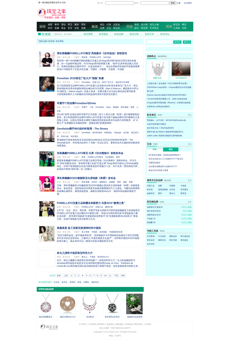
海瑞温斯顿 (163, 189)
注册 (178, 3)
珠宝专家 (173, 240)
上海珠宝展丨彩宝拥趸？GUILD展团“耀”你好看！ (168, 83)
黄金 (63, 28)
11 (110, 275)
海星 (132, 107)
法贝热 (126, 132)
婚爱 (50, 24)
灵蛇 (118, 157)
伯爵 (160, 186)
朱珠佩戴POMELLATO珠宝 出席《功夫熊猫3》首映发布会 (90, 153)
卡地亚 (92, 257)
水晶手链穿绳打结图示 (156, 124)
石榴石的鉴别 (154, 163)
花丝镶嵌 (103, 232)
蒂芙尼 (183, 193)
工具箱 (176, 28)
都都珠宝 (103, 182)
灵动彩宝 (90, 317)
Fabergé (117, 132)
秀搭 (83, 24)
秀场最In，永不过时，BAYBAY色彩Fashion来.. (167, 120)
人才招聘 (147, 324)
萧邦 (160, 193)
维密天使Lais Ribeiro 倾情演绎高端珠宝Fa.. (165, 132)
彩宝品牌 (118, 34)
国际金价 (173, 236)
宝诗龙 (172, 189)
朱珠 (83, 157)
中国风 (94, 232)
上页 (66, 275)
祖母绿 (72, 282)
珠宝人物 (154, 24)
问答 (184, 28)
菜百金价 (151, 240)
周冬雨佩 (85, 182)
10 (105, 275)
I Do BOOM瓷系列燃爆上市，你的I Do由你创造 (167, 99)
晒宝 (184, 24)
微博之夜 (109, 207)
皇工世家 (85, 232)
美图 (83, 28)
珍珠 (76, 28)
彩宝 (70, 28)
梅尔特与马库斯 (122, 82)
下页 (116, 275)
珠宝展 (144, 28)
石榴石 (86, 282)
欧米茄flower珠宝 (112, 317)
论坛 (155, 149)
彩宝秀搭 (88, 34)
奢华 (57, 24)
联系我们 (101, 324)
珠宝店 (116, 28)
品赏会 (116, 24)
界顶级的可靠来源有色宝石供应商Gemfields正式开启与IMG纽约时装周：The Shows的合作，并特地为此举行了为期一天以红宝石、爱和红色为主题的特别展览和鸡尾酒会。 (98, 143)
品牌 (102, 28)
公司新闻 (92, 324)
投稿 (64, 2)
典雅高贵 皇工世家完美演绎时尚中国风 (79, 228)
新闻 (136, 24)
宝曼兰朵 (96, 82)
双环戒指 (124, 107)
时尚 (50, 28)
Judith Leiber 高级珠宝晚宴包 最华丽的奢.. (165, 136)
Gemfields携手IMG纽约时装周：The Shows (82, 128)
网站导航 (138, 324)
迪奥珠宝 (151, 193)
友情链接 (129, 324)
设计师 (144, 24)
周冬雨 (84, 57)
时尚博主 (74, 136)
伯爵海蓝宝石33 (154, 215)
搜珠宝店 (162, 240)
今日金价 (162, 236)
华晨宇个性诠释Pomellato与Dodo (76, 103)
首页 (59, 275)
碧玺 (79, 282)
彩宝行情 (134, 34)
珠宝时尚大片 (103, 257)
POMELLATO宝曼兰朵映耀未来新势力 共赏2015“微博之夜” (91, 203)
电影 (125, 182)
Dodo (108, 107)
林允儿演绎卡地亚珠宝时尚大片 (75, 253)
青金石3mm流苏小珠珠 (158, 170)
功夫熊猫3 (109, 157)
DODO (94, 182)
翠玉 (70, 24)
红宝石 (57, 282)
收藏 (57, 28)
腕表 (76, 24)
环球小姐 (65, 136)
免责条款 (110, 324)
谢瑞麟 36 (151, 222)
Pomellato (86, 82)
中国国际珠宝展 (116, 232)
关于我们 (83, 324)
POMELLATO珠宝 (95, 157)
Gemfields (86, 132)
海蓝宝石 (95, 282)
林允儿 (84, 257)
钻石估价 (151, 244)
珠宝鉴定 (184, 240)
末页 (123, 275)
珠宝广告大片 (108, 82)
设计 (136, 28)
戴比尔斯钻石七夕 (68, 317)
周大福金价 (185, 236)
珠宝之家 (43, 41)
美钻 (63, 24)
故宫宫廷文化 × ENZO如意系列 (160, 128)
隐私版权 (119, 324)
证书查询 (151, 236)
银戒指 (116, 107)
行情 (109, 24)
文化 (109, 28)
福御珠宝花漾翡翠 (134, 317)
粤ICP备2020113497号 (121, 328)
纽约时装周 (97, 132)
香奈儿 (172, 193)
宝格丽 (172, 186)
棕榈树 (112, 182)
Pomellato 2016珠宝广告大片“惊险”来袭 (80, 78)
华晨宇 (84, 107)
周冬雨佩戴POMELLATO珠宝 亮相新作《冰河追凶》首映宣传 (92, 53)
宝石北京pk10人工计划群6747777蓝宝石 (166, 159)
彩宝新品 (103, 34)
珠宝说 (176, 24)
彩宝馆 (51, 41)
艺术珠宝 (154, 28)
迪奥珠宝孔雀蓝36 (154, 207)
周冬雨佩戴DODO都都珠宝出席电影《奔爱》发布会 (86, 178)
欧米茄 (150, 189)
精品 (102, 24)
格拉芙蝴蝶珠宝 (45, 317)
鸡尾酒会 (108, 132)
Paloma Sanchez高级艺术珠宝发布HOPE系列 (166, 95)
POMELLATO (95, 57)
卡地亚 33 (151, 219)
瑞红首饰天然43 (154, 211)
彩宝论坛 (164, 34)
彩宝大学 (149, 34)
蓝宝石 (64, 282)
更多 (190, 115)
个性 (91, 107)
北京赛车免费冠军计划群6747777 (163, 166)
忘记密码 (188, 3)
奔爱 (131, 182)
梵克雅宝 (184, 189)
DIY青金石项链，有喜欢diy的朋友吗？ (165, 155)
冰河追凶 (107, 57)
